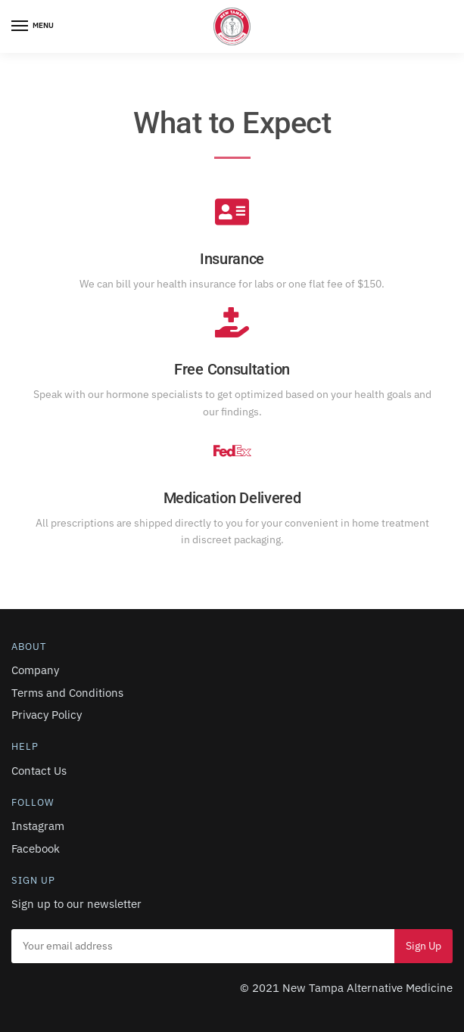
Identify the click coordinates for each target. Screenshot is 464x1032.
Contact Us (39, 770)
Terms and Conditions (67, 692)
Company (35, 670)
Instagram (37, 826)
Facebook (35, 848)
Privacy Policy (46, 714)
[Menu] (34, 26)
